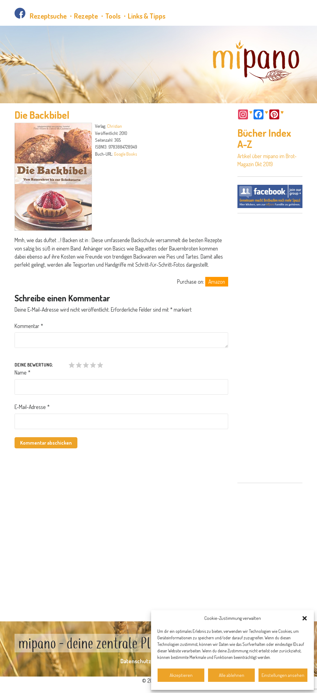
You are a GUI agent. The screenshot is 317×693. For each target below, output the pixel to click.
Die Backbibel (42, 115)
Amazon (216, 281)
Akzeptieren (181, 675)
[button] (305, 618)
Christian (114, 126)
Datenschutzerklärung (147, 661)
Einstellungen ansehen (283, 675)
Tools (112, 15)
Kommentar (29, 325)
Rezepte (86, 15)
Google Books (125, 154)
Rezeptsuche (48, 15)
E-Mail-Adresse (32, 406)
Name (22, 372)
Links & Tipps (146, 15)
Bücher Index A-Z (264, 138)
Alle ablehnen (231, 675)
